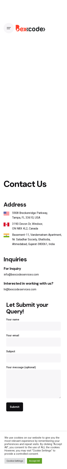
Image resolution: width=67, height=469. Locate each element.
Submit (14, 407)
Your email (33, 339)
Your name (33, 323)
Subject (33, 355)
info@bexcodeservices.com (21, 274)
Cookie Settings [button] (15, 461)
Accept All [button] (34, 461)
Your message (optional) (33, 382)
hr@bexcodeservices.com (20, 289)
